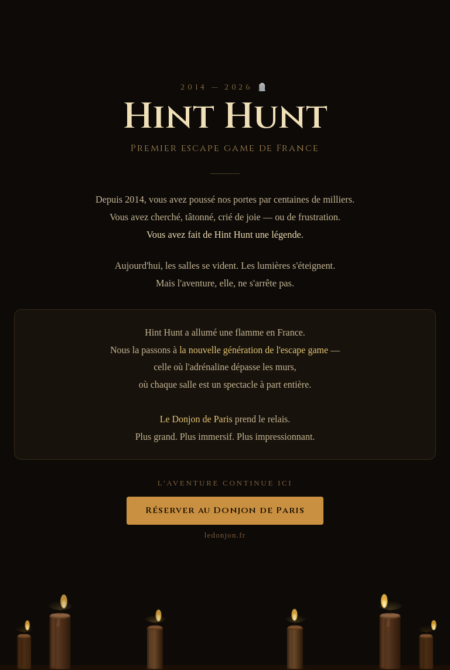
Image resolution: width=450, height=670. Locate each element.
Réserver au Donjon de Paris (225, 510)
